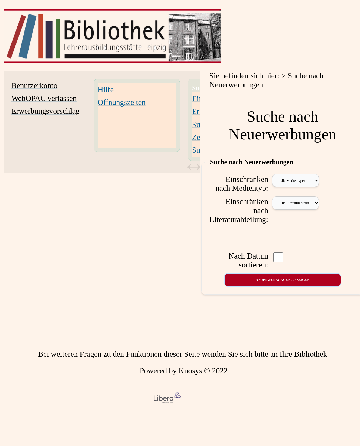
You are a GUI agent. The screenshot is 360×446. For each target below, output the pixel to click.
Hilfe (106, 89)
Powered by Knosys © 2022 (183, 370)
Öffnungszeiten (122, 102)
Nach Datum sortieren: (248, 260)
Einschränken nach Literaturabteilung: (239, 210)
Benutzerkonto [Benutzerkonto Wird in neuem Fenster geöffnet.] (34, 85)
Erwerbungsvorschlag (45, 111)
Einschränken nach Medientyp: (241, 183)
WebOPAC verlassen (44, 98)
